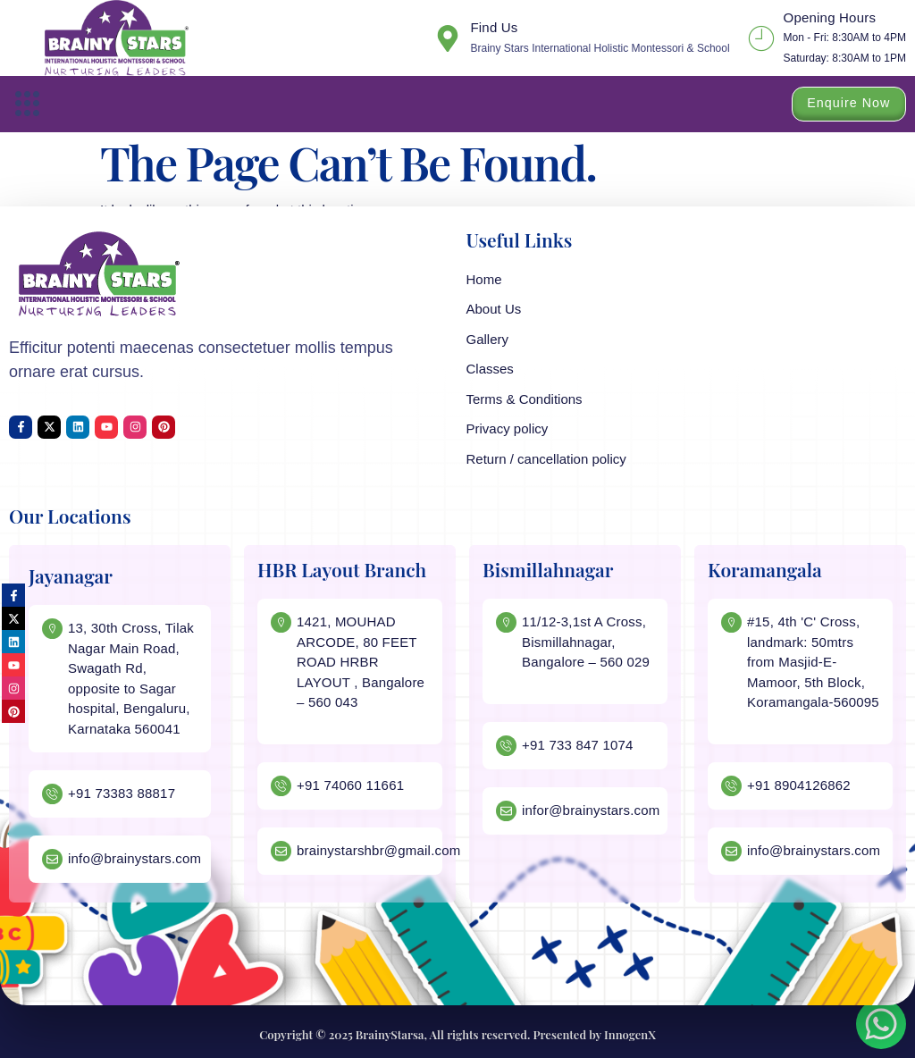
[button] (27, 104)
